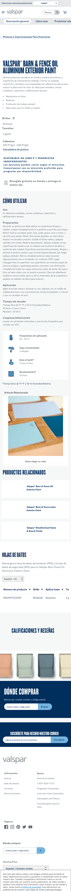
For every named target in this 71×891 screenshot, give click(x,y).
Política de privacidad (31, 887)
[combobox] (48, 12)
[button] (3, 12)
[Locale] (13, 579)
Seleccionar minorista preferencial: (17, 3)
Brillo (38, 589)
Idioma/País (10, 861)
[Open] (14, 118)
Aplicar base (54, 589)
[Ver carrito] (65, 12)
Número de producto (16, 589)
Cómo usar (42, 21)
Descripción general (17, 21)
